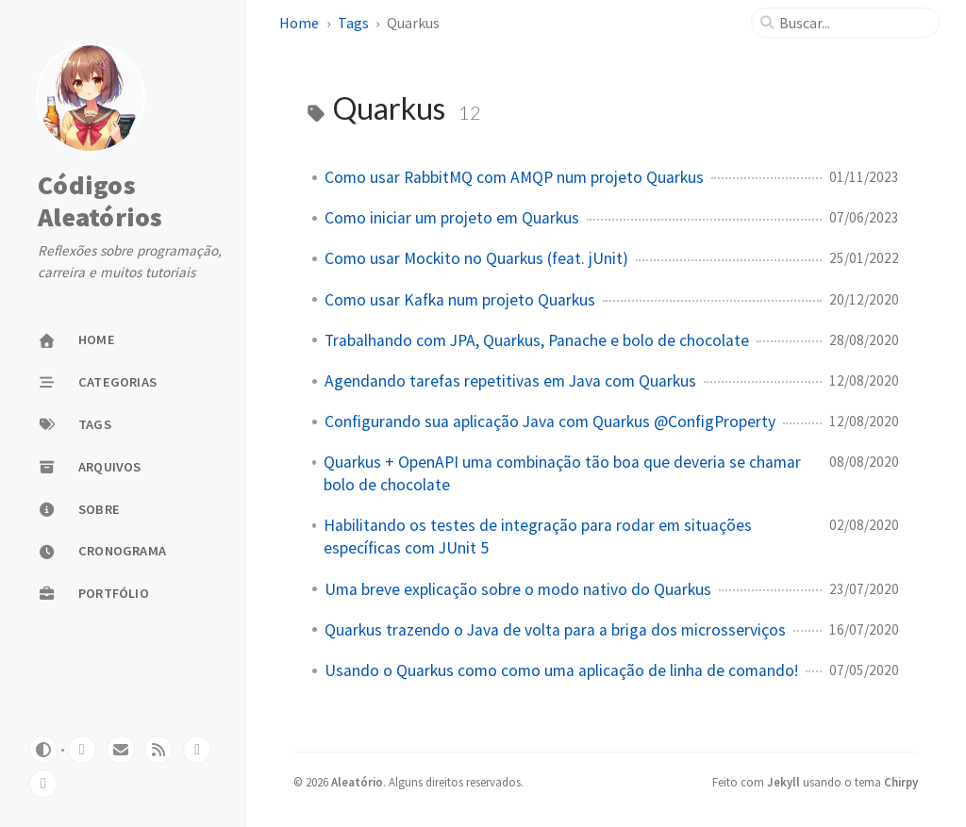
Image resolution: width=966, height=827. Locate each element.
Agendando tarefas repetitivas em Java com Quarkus (510, 381)
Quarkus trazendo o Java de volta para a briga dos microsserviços (555, 630)
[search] (852, 22)
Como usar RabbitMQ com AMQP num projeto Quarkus (514, 177)
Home (299, 22)
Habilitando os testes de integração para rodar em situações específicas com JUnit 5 (538, 536)
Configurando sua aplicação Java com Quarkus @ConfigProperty (550, 421)
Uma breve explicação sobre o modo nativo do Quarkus (518, 589)
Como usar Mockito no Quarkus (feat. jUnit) (476, 258)
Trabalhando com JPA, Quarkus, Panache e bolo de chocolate (537, 340)
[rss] (158, 749)
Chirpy (901, 781)
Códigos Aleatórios (100, 201)
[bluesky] (43, 783)
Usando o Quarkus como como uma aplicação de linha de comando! (561, 670)
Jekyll (783, 781)
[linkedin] (197, 749)
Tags (353, 22)
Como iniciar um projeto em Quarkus (452, 217)
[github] (82, 749)
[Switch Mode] (43, 749)
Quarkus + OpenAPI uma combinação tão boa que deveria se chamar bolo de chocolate (562, 473)
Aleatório (357, 781)
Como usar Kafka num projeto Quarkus (460, 299)
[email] (121, 749)
